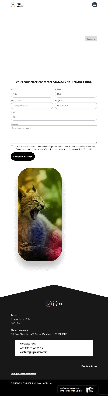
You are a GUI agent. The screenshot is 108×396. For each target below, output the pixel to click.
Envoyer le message (22, 156)
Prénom (58, 89)
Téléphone (59, 100)
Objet (13, 112)
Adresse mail (16, 100)
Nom (13, 89)
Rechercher (91, 38)
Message (14, 124)
